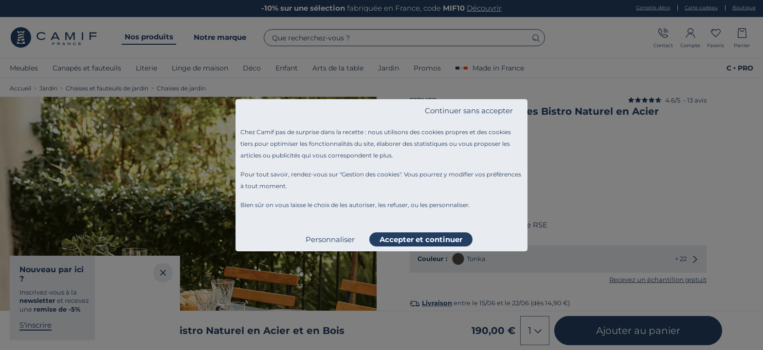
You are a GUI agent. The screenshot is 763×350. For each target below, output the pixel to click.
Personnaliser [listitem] (330, 239)
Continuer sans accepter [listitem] (469, 110)
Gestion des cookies (371, 174)
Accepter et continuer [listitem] (421, 239)
